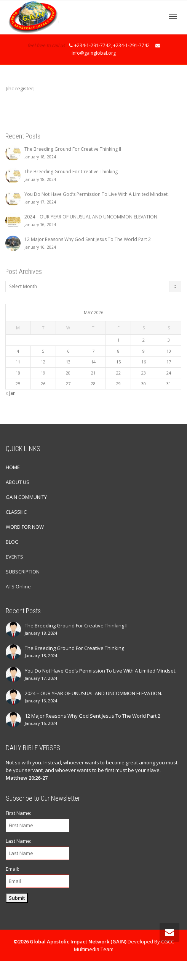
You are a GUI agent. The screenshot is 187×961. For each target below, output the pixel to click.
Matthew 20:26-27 (27, 777)
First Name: (18, 813)
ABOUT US (17, 482)
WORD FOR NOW (25, 526)
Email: (12, 868)
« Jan (10, 393)
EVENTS (14, 556)
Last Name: (18, 840)
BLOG (12, 541)
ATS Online (18, 586)
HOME (13, 467)
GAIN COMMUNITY (26, 497)
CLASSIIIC (16, 511)
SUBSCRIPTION (23, 571)
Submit (17, 897)
